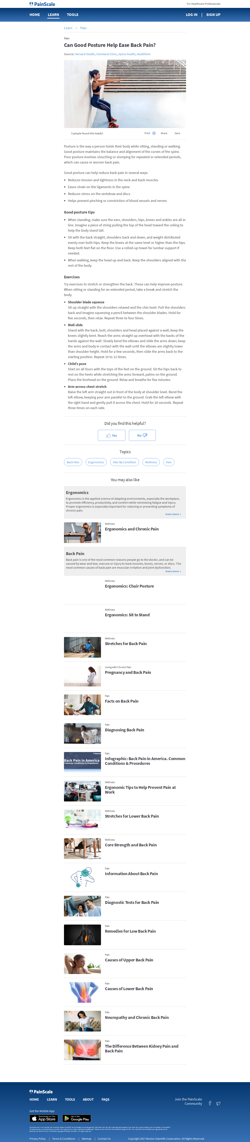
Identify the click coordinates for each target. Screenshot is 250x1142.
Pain (83, 28)
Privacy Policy (38, 1138)
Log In (191, 14)
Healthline (143, 54)
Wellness (151, 462)
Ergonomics (96, 462)
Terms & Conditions (63, 1138)
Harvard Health (85, 54)
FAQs (105, 1099)
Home (35, 14)
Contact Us (104, 1138)
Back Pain (73, 462)
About (88, 1099)
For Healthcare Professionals (203, 4)
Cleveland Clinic (106, 54)
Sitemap (86, 1138)
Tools (72, 14)
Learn (53, 14)
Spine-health (126, 54)
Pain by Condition (124, 462)
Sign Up (213, 14)
